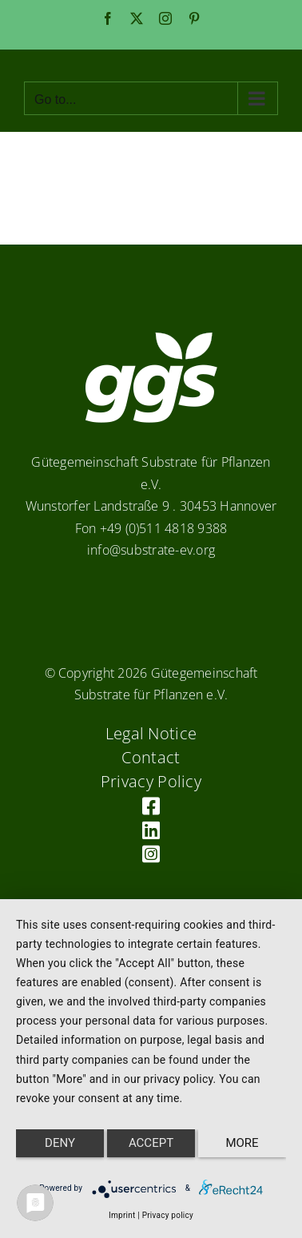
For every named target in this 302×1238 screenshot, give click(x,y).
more (241, 1143)
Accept (151, 1143)
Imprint (122, 1215)
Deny (60, 1143)
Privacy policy (167, 1215)
